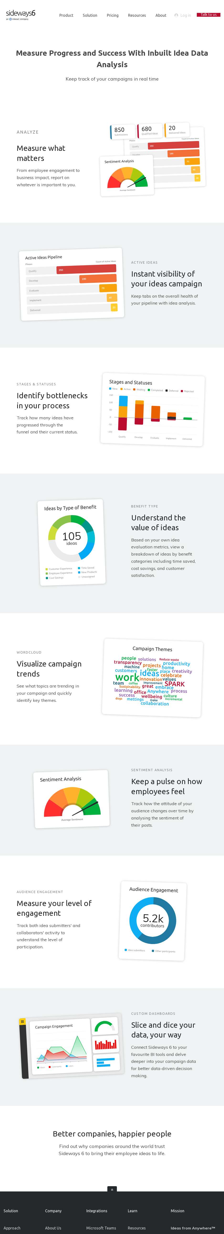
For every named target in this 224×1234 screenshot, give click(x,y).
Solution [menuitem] (90, 15)
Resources (137, 1228)
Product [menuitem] (66, 15)
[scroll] (112, 1191)
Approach (12, 1228)
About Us (53, 1228)
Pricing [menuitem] (113, 15)
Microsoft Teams (101, 1228)
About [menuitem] (161, 15)
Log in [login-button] (182, 15)
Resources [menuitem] (137, 15)
